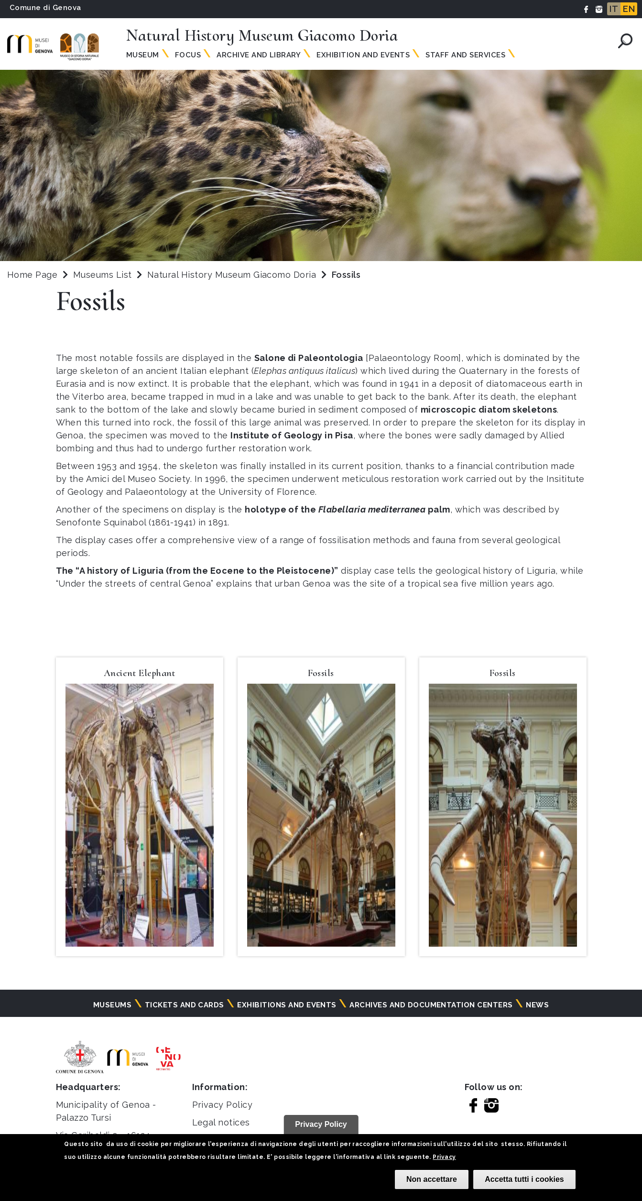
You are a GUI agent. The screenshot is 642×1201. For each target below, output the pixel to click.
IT (613, 9)
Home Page (32, 275)
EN (629, 9)
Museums (112, 1005)
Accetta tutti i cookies (524, 1179)
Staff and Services (465, 55)
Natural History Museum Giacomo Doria (233, 275)
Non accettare (431, 1179)
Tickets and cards (184, 1005)
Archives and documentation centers (430, 1005)
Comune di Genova (45, 7)
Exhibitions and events (287, 1005)
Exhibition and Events (363, 55)
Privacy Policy (222, 1105)
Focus (188, 55)
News (537, 1005)
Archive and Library (259, 55)
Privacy (444, 1157)
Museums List (102, 275)
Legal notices (221, 1122)
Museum (142, 55)
